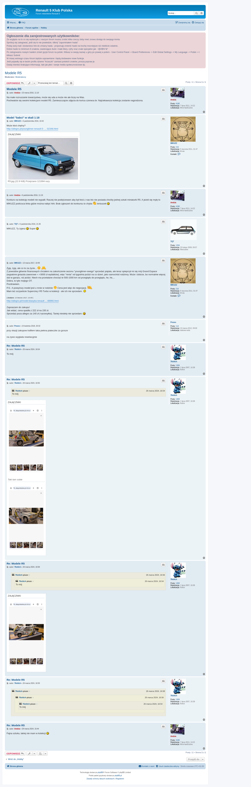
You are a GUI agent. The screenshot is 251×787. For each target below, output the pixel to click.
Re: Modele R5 (16, 345)
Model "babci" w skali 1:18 (23, 117)
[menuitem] (21, 22)
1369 (178, 365)
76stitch (173, 362)
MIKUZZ (173, 143)
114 (177, 326)
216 (177, 147)
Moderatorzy (21, 77)
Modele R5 (13, 73)
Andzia (173, 100)
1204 (178, 245)
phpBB (100, 772)
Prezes (173, 322)
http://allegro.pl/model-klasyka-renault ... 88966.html (33, 301)
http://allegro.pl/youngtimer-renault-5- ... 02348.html (32, 128)
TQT (172, 241)
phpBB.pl (118, 776)
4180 (178, 104)
